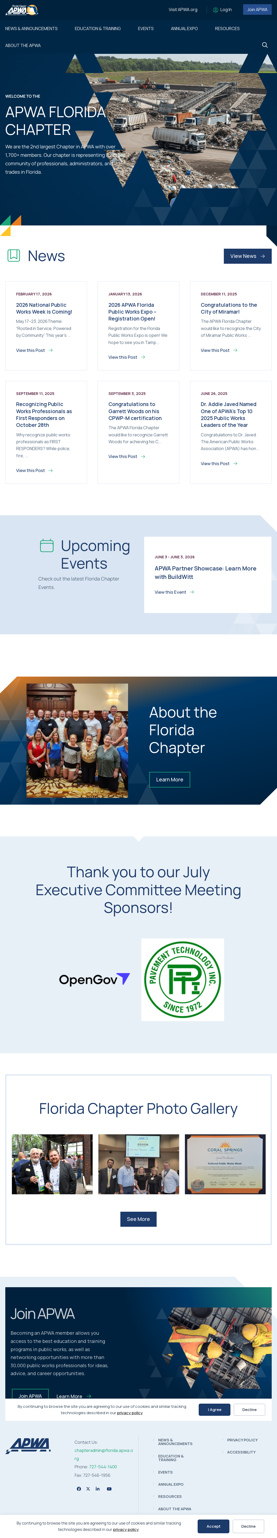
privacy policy (126, 1529)
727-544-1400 (103, 1467)
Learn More (169, 779)
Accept (214, 1526)
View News (247, 256)
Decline (248, 1526)
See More (138, 1219)
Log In (226, 9)
